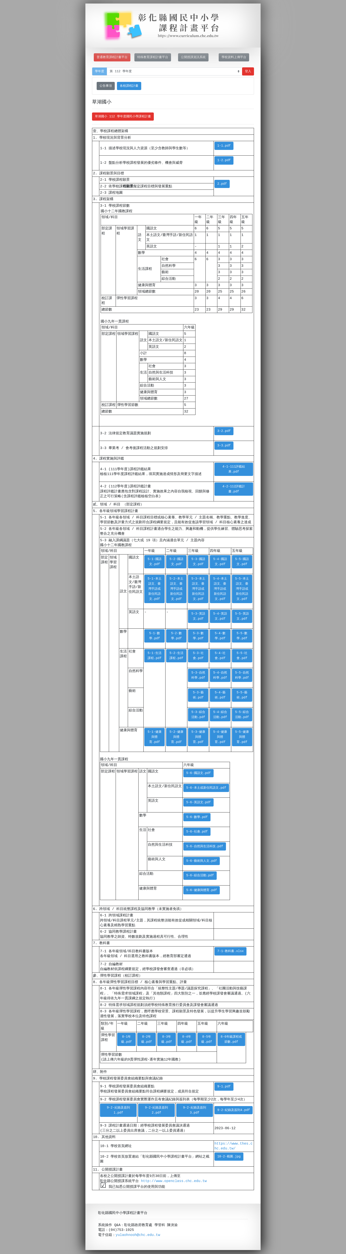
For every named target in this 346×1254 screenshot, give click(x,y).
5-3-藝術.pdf (198, 695)
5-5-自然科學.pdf (242, 675)
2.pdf (222, 184)
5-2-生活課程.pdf (176, 655)
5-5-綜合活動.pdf (242, 714)
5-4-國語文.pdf (220, 561)
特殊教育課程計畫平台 (152, 57)
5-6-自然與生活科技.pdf (204, 846)
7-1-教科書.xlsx (230, 951)
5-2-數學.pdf (176, 636)
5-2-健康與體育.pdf (176, 737)
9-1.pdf (224, 1087)
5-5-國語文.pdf (242, 561)
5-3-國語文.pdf (198, 561)
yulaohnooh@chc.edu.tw (138, 1235)
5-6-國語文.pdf (198, 773)
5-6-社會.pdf (197, 832)
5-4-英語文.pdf (220, 616)
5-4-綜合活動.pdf (220, 714)
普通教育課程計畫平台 (112, 57)
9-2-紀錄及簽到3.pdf (194, 1110)
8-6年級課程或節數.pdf (231, 1039)
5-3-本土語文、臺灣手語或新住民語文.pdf (198, 589)
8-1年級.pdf (126, 1039)
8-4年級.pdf (186, 1039)
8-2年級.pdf (146, 1039)
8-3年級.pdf (166, 1039)
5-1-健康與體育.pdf (155, 737)
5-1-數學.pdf (154, 636)
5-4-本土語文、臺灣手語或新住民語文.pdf (220, 589)
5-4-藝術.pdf (220, 695)
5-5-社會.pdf (242, 655)
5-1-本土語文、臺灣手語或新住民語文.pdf (155, 589)
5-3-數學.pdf (198, 636)
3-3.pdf (224, 446)
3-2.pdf (224, 431)
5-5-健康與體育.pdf (242, 737)
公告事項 (106, 86)
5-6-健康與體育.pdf (201, 890)
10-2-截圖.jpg (229, 1157)
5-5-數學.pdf (242, 636)
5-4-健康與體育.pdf (220, 737)
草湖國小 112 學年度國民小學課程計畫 (123, 116)
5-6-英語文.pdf (198, 802)
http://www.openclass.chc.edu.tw (174, 1181)
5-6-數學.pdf (197, 817)
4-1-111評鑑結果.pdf (233, 469)
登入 (248, 71)
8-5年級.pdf (206, 1039)
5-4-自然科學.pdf (220, 675)
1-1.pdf (224, 146)
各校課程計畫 (129, 86)
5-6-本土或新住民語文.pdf (206, 788)
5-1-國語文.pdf (155, 561)
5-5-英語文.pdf (242, 616)
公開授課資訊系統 (193, 57)
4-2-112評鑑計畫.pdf (233, 489)
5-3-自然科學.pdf (198, 675)
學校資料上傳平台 (234, 57)
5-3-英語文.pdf (198, 616)
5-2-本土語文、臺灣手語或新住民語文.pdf (176, 589)
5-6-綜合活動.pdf (200, 875)
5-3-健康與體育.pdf (198, 737)
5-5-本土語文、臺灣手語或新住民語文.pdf (242, 589)
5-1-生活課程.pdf (155, 655)
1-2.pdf (224, 160)
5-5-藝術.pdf (242, 695)
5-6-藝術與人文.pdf (201, 861)
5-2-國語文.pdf (176, 561)
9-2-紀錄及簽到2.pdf (156, 1110)
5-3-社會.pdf (198, 655)
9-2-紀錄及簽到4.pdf (233, 1110)
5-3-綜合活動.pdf (198, 714)
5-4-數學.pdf (220, 636)
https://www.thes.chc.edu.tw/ (233, 1146)
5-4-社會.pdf (220, 655)
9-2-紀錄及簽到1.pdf (118, 1110)
